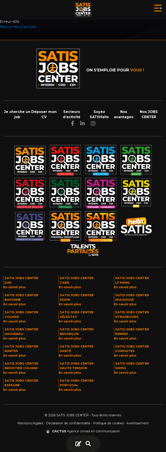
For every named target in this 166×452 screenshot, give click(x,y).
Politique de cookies (108, 423)
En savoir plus (14, 287)
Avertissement (137, 423)
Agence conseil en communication (83, 431)
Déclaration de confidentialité (68, 423)
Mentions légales (30, 423)
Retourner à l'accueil (18, 27)
